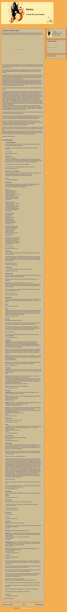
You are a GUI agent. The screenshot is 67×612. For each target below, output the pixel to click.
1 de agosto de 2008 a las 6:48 (11, 440)
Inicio (24, 604)
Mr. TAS (7, 512)
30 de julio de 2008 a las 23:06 (11, 316)
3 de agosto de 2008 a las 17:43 (11, 552)
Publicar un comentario (8, 598)
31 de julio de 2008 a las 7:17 (11, 415)
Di (5, 424)
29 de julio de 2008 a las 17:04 (11, 168)
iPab (6, 318)
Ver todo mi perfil (56, 35)
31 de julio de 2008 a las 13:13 (11, 421)
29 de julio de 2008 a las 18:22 (11, 179)
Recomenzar (8, 435)
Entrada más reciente (7, 604)
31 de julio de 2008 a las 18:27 (11, 433)
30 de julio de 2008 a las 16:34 (11, 306)
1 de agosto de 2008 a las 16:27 (11, 497)
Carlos (6, 555)
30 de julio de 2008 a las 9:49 (11, 264)
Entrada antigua (39, 604)
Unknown (7, 443)
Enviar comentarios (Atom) (25, 608)
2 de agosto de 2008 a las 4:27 (11, 518)
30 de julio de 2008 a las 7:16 (11, 248)
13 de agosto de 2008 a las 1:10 (11, 595)
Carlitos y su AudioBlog (15, 33)
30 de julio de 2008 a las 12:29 (11, 294)
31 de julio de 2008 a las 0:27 (11, 337)
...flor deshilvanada (9, 142)
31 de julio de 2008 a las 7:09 (11, 387)
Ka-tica (6, 340)
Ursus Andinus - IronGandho (11, 171)
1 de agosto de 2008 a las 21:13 (11, 509)
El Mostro (7, 297)
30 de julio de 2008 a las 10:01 (11, 270)
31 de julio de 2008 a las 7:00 (11, 365)
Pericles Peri (8, 273)
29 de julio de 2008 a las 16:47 (11, 153)
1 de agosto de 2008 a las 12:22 (11, 488)
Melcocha (7, 500)
